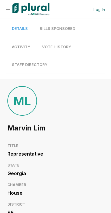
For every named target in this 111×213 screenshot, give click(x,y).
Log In (99, 9)
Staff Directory (29, 64)
